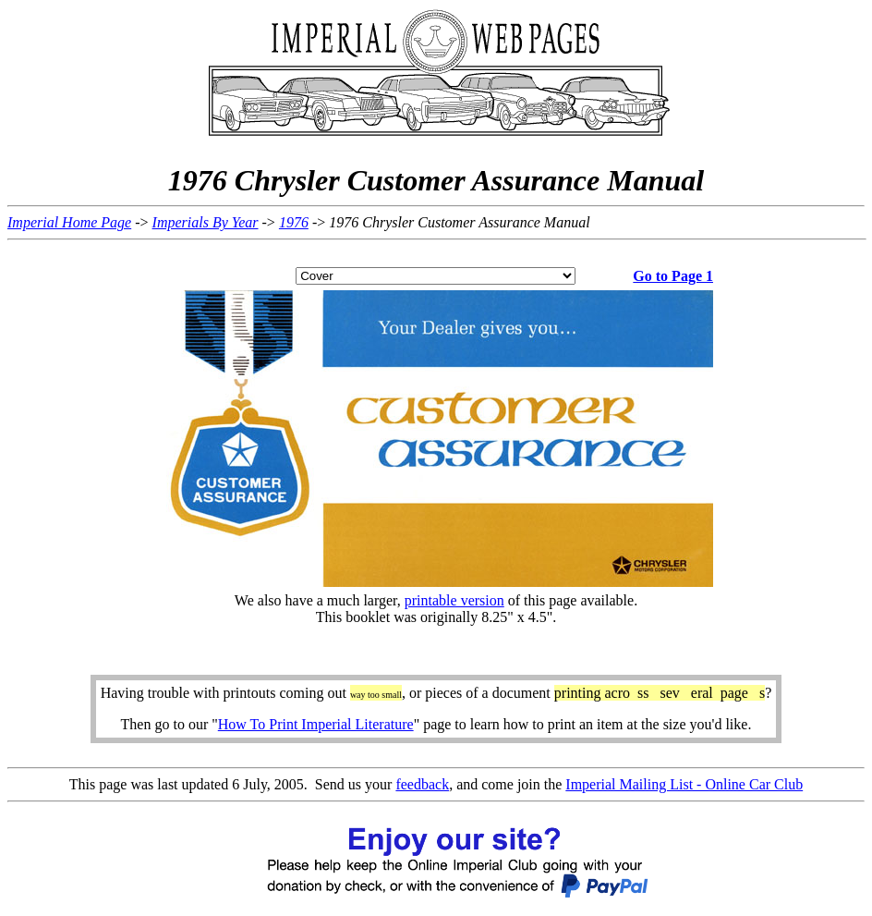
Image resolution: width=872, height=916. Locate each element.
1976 (294, 222)
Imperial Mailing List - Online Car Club (684, 784)
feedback (422, 784)
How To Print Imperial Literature (316, 724)
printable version (454, 600)
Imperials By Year (205, 222)
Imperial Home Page (69, 222)
